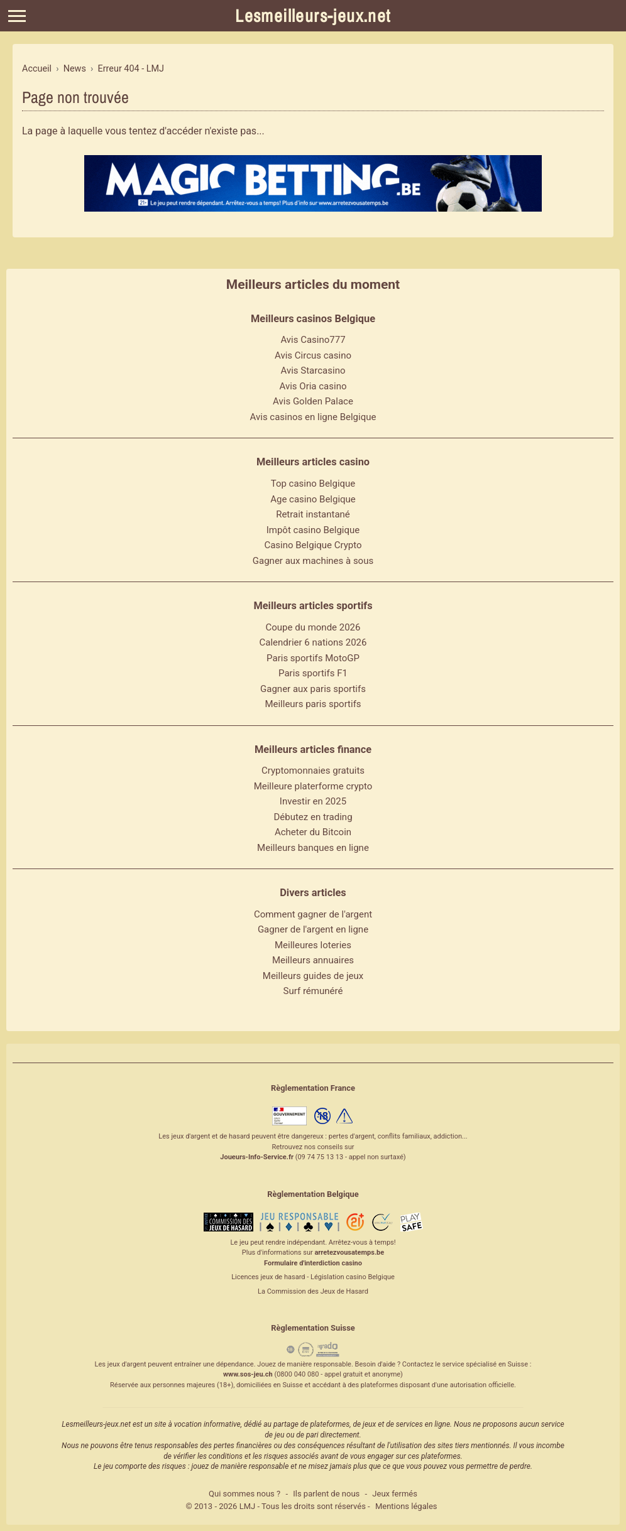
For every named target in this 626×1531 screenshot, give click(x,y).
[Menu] (17, 16)
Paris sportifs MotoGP (313, 658)
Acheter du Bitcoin (313, 832)
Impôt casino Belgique (313, 530)
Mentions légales (406, 1506)
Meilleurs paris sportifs (313, 704)
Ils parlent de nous (326, 1493)
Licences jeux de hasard (268, 1277)
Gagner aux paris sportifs (313, 689)
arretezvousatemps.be (349, 1252)
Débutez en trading (312, 817)
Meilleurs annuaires (313, 960)
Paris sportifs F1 (313, 673)
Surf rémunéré (313, 991)
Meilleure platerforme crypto (313, 786)
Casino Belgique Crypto (312, 545)
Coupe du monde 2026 (313, 627)
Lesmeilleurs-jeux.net (312, 16)
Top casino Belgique (313, 483)
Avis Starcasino (313, 370)
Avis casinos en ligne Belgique (313, 417)
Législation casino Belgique (352, 1277)
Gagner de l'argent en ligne (313, 929)
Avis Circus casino (313, 355)
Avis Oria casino (313, 386)
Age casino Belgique (313, 499)
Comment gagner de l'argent (313, 914)
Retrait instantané (313, 514)
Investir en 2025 (313, 801)
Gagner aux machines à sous (313, 560)
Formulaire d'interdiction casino (313, 1263)
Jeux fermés (394, 1493)
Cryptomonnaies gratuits (313, 770)
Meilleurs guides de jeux (313, 976)
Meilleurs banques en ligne (313, 847)
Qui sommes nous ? (244, 1493)
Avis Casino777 (312, 339)
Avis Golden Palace (313, 401)
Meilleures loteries (313, 945)
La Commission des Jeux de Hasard (313, 1291)
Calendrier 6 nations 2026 (313, 642)
